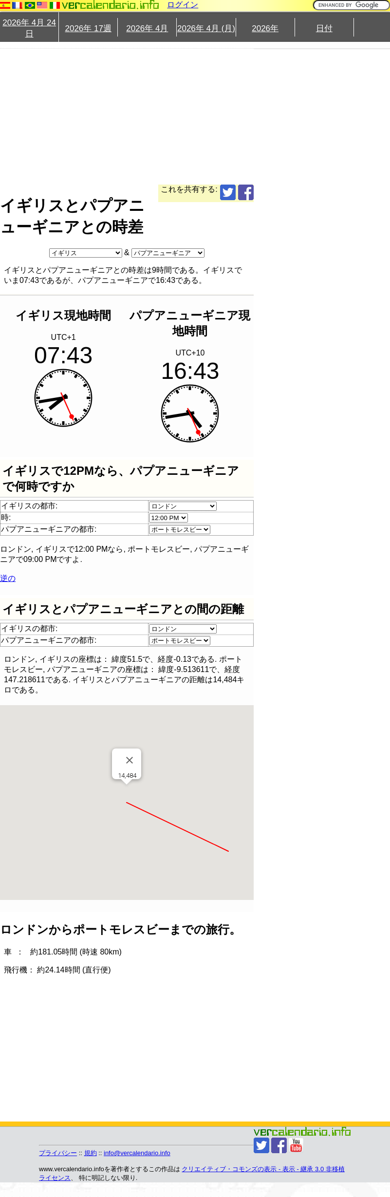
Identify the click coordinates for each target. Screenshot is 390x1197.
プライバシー (58, 1153)
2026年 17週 (88, 28)
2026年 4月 (147, 28)
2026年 (265, 28)
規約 (90, 1153)
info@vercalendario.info (137, 1153)
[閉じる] (129, 760)
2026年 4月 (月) (206, 28)
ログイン (182, 4)
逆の (8, 578)
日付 (324, 28)
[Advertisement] (183, 116)
